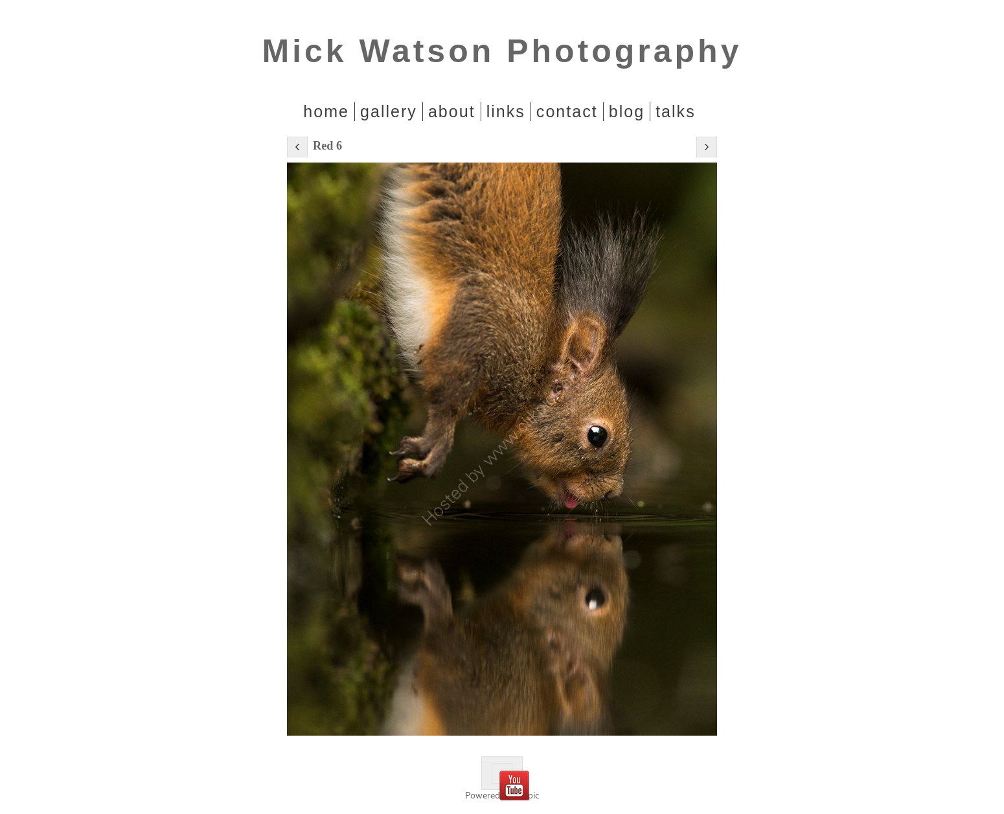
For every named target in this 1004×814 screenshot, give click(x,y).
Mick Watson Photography (502, 51)
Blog (627, 111)
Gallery (388, 111)
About (451, 111)
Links (505, 111)
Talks (676, 111)
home (326, 111)
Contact (567, 111)
